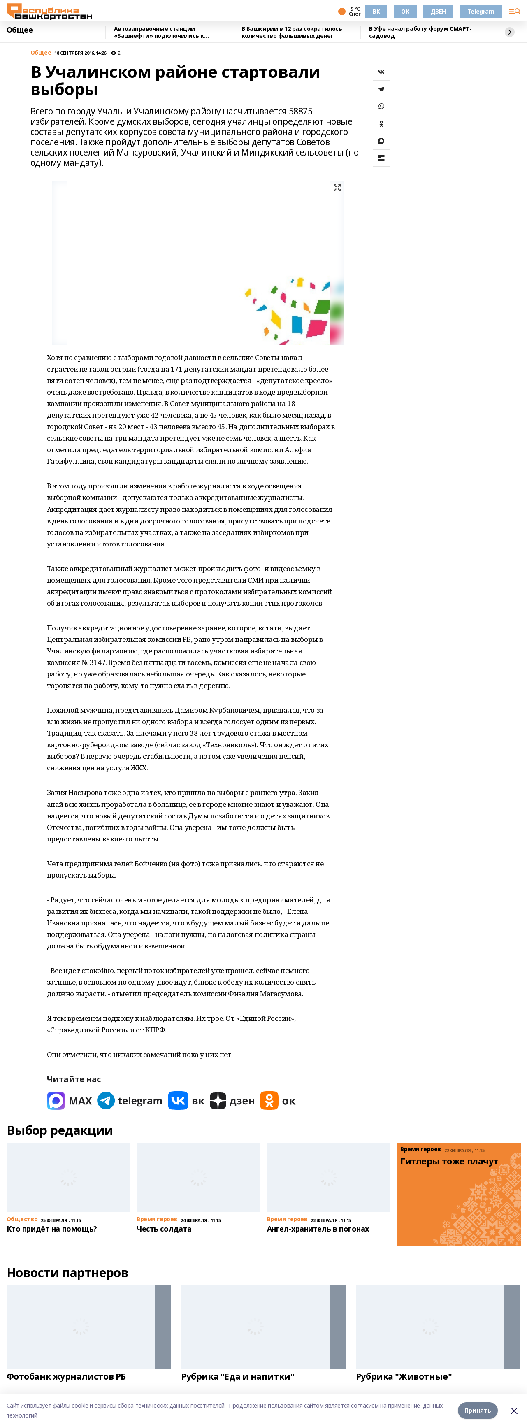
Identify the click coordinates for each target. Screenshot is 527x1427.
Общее (20, 30)
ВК (376, 11)
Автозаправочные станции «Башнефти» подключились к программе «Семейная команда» (164, 32)
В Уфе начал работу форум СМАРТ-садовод (420, 32)
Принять (477, 1410)
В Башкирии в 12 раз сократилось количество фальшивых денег (291, 32)
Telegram (480, 11)
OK (405, 11)
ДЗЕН (438, 11)
